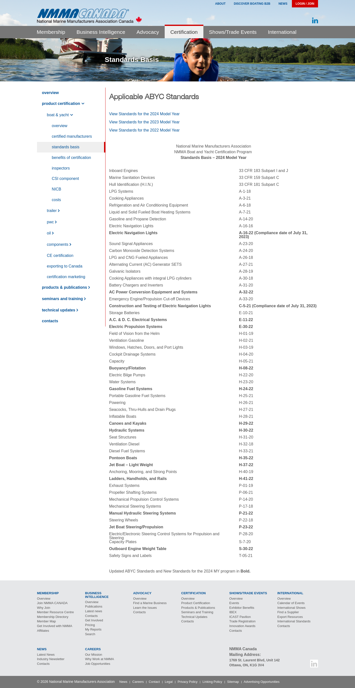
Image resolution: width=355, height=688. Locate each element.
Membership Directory (52, 617)
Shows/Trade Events (233, 32)
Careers (138, 682)
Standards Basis (65, 147)
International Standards (293, 621)
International (282, 32)
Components (57, 244)
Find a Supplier (288, 612)
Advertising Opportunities (262, 682)
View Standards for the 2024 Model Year (144, 114)
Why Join (43, 608)
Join (52, 603)
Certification (184, 32)
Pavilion (240, 617)
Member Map (46, 621)
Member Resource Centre (55, 612)
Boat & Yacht (58, 115)
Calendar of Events (291, 603)
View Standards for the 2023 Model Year (144, 122)
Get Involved (94, 620)
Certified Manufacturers (72, 136)
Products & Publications (64, 287)
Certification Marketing (66, 277)
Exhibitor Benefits (241, 608)
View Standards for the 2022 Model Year (144, 130)
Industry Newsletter (50, 659)
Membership (51, 32)
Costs (56, 200)
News (283, 3)
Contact (154, 682)
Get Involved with (54, 626)
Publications (93, 606)
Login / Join (305, 3)
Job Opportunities (97, 664)
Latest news (93, 611)
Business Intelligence (101, 32)
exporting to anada (64, 266)
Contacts (50, 321)
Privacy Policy (187, 682)
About (220, 3)
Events (234, 603)
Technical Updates (58, 310)
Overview (50, 93)
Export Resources (290, 617)
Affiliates (43, 630)
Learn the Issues (145, 608)
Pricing (90, 625)
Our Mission (93, 654)
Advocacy (148, 32)
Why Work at (99, 659)
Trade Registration (242, 621)
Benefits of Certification (71, 157)
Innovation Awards (242, 626)
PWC (50, 222)
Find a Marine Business (150, 603)
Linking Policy (212, 682)
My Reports (93, 629)
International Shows (291, 608)
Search (90, 634)
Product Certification (61, 103)
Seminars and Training (62, 299)
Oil (49, 233)
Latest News (46, 654)
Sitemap (233, 682)
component (65, 178)
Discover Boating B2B (252, 3)
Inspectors (61, 168)
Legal (169, 682)
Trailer (52, 211)
